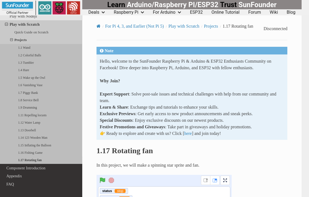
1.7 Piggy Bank (28, 92)
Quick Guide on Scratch (31, 32)
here (188, 133)
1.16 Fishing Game (30, 152)
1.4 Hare (23, 70)
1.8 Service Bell (28, 100)
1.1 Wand (24, 47)
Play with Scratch (22, 24)
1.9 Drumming (27, 107)
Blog (291, 12)
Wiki (274, 12)
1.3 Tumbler (26, 62)
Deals (96, 12)
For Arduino (167, 12)
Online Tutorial (225, 12)
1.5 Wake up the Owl (31, 77)
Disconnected (275, 28)
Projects (18, 39)
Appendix (14, 176)
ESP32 (196, 12)
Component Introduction (25, 168)
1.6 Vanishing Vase (30, 85)
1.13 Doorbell (27, 130)
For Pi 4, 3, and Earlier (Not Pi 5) (134, 26)
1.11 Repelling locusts (32, 115)
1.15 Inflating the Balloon (34, 145)
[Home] (99, 26)
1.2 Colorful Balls (29, 55)
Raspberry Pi (129, 12)
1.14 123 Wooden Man (32, 137)
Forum (254, 12)
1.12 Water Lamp (29, 122)
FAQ (10, 184)
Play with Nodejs (23, 16)
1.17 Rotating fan (30, 160)
